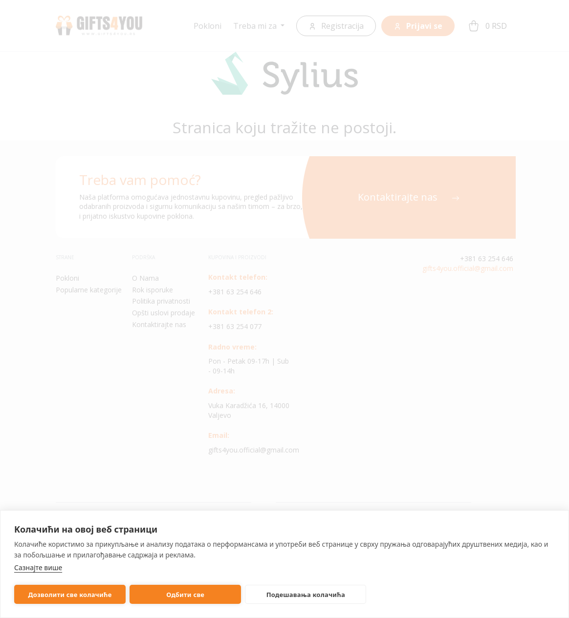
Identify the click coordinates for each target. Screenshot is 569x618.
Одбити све (176, 594)
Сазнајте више (38, 567)
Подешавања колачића (289, 594)
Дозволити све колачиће (67, 594)
